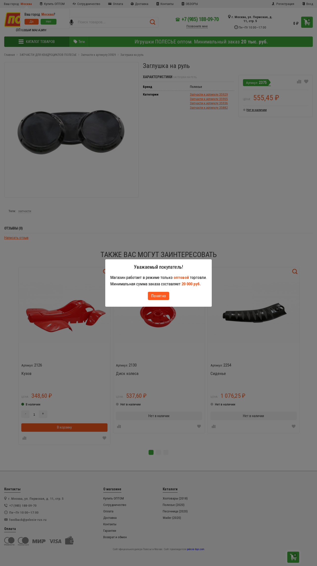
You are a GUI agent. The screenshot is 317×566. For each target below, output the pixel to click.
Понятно (158, 295)
